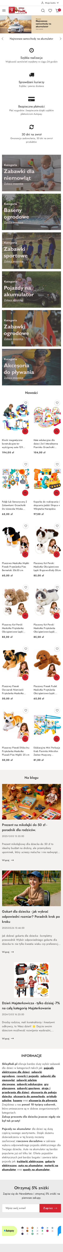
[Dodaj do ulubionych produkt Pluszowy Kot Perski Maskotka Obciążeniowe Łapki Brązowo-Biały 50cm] (57, 525)
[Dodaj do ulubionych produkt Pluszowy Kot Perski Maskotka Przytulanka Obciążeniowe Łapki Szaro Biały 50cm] (57, 587)
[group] (31, 24)
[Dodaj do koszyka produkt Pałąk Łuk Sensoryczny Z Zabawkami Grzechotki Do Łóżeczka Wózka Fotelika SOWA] (25, 493)
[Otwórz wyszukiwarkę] (43, 10)
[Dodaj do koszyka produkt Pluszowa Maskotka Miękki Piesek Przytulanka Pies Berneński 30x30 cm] (25, 554)
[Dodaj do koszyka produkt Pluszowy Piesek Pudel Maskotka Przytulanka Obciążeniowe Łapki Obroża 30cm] (57, 677)
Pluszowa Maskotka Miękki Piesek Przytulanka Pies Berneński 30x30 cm (15, 567)
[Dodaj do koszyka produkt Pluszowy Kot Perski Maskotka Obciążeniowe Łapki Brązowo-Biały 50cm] (57, 554)
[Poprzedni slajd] (2, 38)
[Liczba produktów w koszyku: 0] (57, 10)
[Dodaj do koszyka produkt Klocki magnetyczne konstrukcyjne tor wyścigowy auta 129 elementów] (25, 431)
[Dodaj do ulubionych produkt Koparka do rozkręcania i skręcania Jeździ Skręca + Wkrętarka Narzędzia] (57, 464)
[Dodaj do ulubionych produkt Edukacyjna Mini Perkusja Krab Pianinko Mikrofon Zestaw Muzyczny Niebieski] (57, 710)
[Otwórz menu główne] (4, 10)
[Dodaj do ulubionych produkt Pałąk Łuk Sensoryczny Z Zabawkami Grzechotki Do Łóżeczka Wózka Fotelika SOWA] (25, 464)
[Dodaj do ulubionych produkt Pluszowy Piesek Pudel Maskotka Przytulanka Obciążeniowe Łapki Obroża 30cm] (57, 648)
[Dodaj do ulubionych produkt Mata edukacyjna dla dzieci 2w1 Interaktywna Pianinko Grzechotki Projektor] (57, 402)
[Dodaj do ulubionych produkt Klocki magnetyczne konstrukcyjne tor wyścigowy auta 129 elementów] (25, 402)
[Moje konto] (50, 3)
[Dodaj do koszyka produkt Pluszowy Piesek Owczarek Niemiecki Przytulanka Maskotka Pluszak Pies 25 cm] (25, 677)
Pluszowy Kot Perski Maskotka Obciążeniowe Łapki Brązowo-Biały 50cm (47, 567)
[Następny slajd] (60, 38)
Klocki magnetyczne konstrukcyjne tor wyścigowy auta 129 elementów (12, 444)
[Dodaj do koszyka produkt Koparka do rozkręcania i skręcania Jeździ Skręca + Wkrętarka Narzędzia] (57, 493)
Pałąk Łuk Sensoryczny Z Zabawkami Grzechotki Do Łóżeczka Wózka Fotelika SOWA (14, 505)
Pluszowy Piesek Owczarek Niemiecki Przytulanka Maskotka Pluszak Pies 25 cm (13, 690)
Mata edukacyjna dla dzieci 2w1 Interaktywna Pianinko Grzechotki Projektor (46, 444)
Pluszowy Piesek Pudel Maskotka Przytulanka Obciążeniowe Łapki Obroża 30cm (45, 690)
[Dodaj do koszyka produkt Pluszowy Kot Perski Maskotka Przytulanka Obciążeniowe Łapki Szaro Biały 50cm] (57, 616)
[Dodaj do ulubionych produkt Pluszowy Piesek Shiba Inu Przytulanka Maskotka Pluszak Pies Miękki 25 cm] (25, 710)
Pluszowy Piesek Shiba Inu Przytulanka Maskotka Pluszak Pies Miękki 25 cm (15, 751)
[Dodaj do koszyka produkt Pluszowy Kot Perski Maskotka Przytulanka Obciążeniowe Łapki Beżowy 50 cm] (25, 616)
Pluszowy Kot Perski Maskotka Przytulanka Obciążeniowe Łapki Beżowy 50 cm (13, 628)
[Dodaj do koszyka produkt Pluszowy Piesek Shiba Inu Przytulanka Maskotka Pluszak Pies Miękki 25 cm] (25, 739)
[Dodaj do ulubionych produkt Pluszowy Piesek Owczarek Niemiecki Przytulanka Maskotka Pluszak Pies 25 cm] (25, 648)
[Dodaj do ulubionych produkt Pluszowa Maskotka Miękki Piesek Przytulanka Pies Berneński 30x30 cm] (25, 525)
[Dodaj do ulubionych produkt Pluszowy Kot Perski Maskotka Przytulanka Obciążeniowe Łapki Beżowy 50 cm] (25, 587)
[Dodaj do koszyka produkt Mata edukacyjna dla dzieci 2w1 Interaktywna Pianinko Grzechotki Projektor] (57, 431)
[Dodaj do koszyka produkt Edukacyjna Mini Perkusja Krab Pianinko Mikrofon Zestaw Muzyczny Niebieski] (57, 739)
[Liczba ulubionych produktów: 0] (50, 10)
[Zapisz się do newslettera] (21, 1208)
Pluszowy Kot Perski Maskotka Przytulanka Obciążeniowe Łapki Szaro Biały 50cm (44, 628)
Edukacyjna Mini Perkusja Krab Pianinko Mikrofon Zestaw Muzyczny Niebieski (47, 751)
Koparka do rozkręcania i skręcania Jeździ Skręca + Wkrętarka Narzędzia (47, 505)
